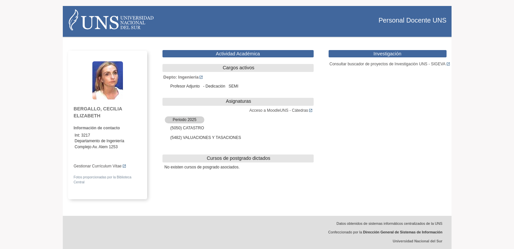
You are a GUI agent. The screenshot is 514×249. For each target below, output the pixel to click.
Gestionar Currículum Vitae (100, 166)
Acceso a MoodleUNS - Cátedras (281, 110)
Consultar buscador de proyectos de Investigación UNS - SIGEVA (390, 64)
